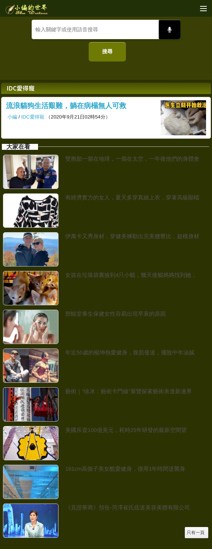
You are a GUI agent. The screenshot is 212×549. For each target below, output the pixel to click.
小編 (12, 117)
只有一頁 (196, 532)
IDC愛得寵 (32, 117)
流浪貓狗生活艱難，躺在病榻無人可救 (66, 106)
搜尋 (107, 51)
